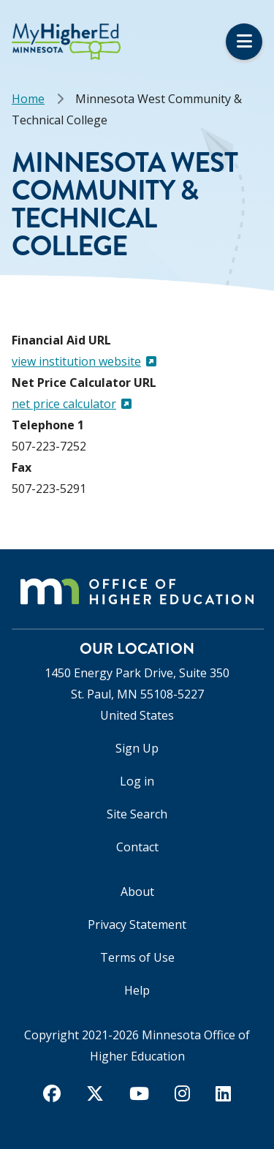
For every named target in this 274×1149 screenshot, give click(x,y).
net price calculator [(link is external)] (72, 404)
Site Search (137, 814)
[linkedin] (223, 1093)
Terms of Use (137, 957)
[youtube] (139, 1093)
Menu (244, 41)
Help (137, 990)
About (137, 892)
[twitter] (95, 1093)
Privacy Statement (137, 924)
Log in (137, 781)
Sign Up (137, 748)
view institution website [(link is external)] (84, 361)
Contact (137, 847)
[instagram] (182, 1093)
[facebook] (52, 1093)
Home (28, 99)
